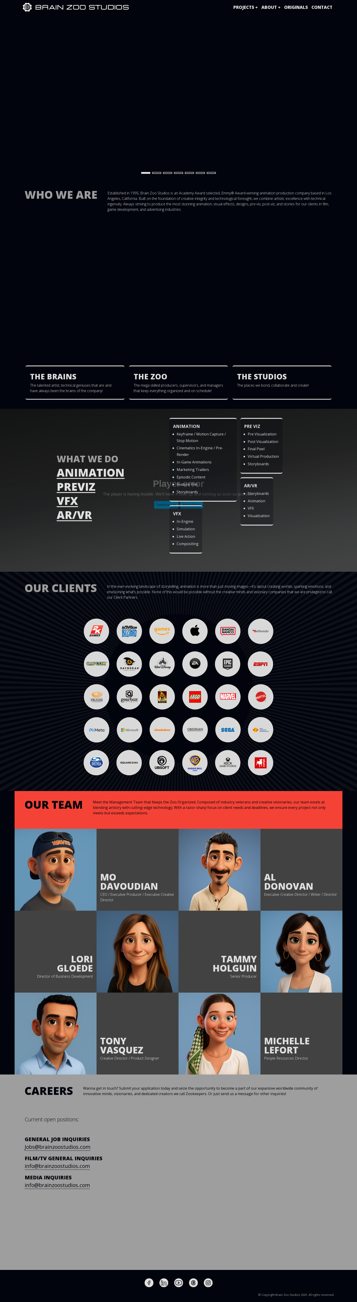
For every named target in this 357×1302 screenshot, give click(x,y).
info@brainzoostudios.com (66, 1166)
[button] (246, 7)
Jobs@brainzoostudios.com (66, 1146)
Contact (321, 7)
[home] (27, 7)
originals (296, 7)
